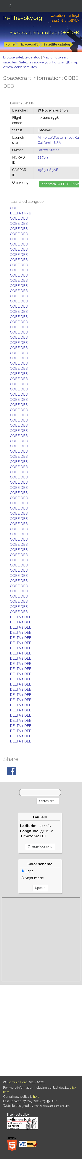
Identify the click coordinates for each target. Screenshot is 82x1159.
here (36, 1096)
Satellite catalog (56, 44)
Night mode (32, 878)
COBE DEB (19, 218)
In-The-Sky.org (22, 18)
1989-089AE (48, 170)
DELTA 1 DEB (20, 617)
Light (27, 871)
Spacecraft (29, 44)
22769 (43, 157)
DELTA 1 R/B (20, 213)
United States (48, 150)
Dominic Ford (17, 1082)
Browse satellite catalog (22, 57)
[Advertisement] (41, 939)
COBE (15, 208)
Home (10, 44)
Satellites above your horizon (42, 62)
